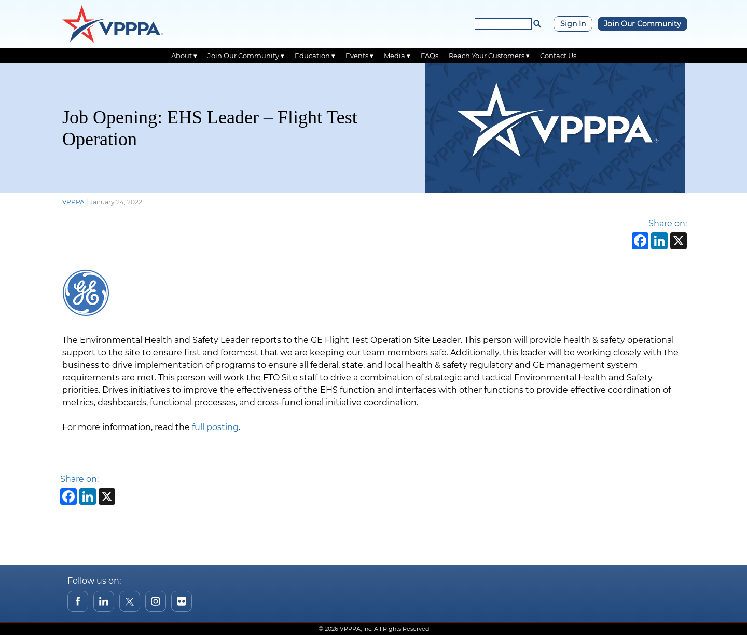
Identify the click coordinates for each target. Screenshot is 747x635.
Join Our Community (642, 24)
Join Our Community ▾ (246, 55)
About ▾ (184, 55)
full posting (215, 427)
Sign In (573, 24)
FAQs (429, 55)
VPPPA (73, 202)
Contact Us (558, 55)
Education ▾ (315, 55)
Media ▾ (397, 55)
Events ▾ (359, 55)
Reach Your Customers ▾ (489, 55)
